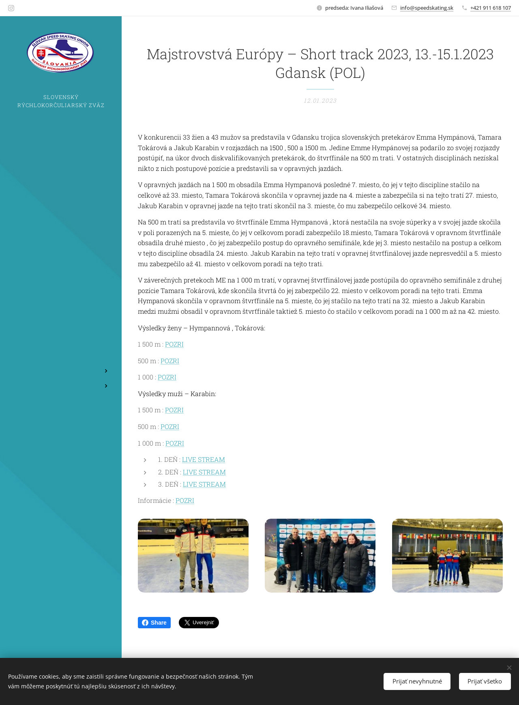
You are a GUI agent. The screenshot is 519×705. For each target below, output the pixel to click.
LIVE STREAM (203, 459)
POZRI (174, 344)
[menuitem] (60, 331)
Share (154, 622)
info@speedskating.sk (426, 7)
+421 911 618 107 (490, 7)
